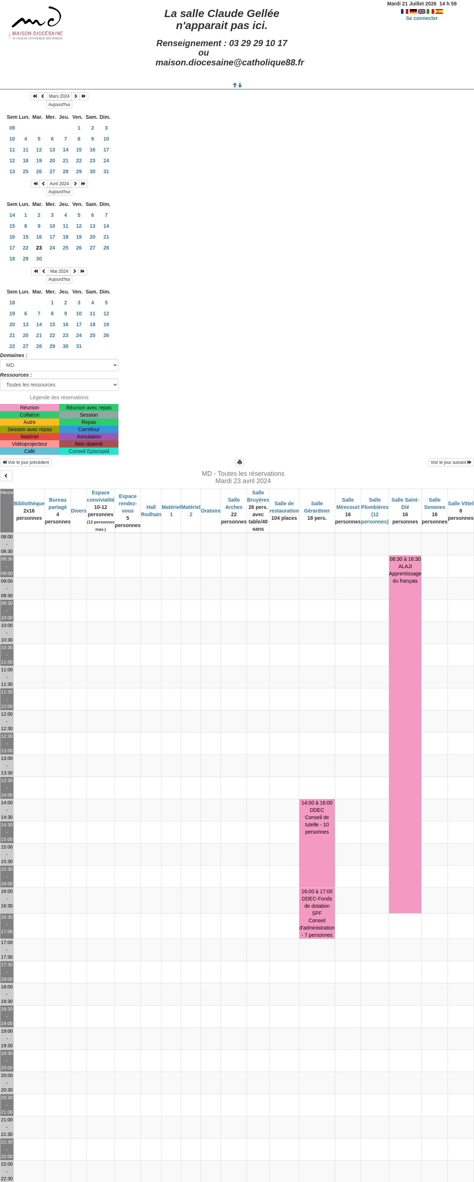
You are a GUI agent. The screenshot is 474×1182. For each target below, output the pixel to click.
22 (79, 160)
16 (93, 150)
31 (106, 171)
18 (26, 160)
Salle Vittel (461, 503)
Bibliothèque (29, 503)
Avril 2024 (59, 183)
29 (79, 171)
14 (66, 150)
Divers (78, 511)
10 (12, 139)
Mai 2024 (59, 271)
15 (79, 150)
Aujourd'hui (59, 104)
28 (66, 171)
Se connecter (422, 18)
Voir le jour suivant (451, 462)
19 (39, 160)
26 (39, 171)
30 (93, 171)
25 (26, 171)
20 (52, 160)
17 (106, 150)
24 (106, 160)
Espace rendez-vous (128, 503)
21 (66, 160)
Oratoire (210, 511)
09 (12, 128)
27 (52, 171)
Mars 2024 (59, 96)
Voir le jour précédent (25, 462)
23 (93, 160)
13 (52, 150)
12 (39, 150)
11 (12, 150)
